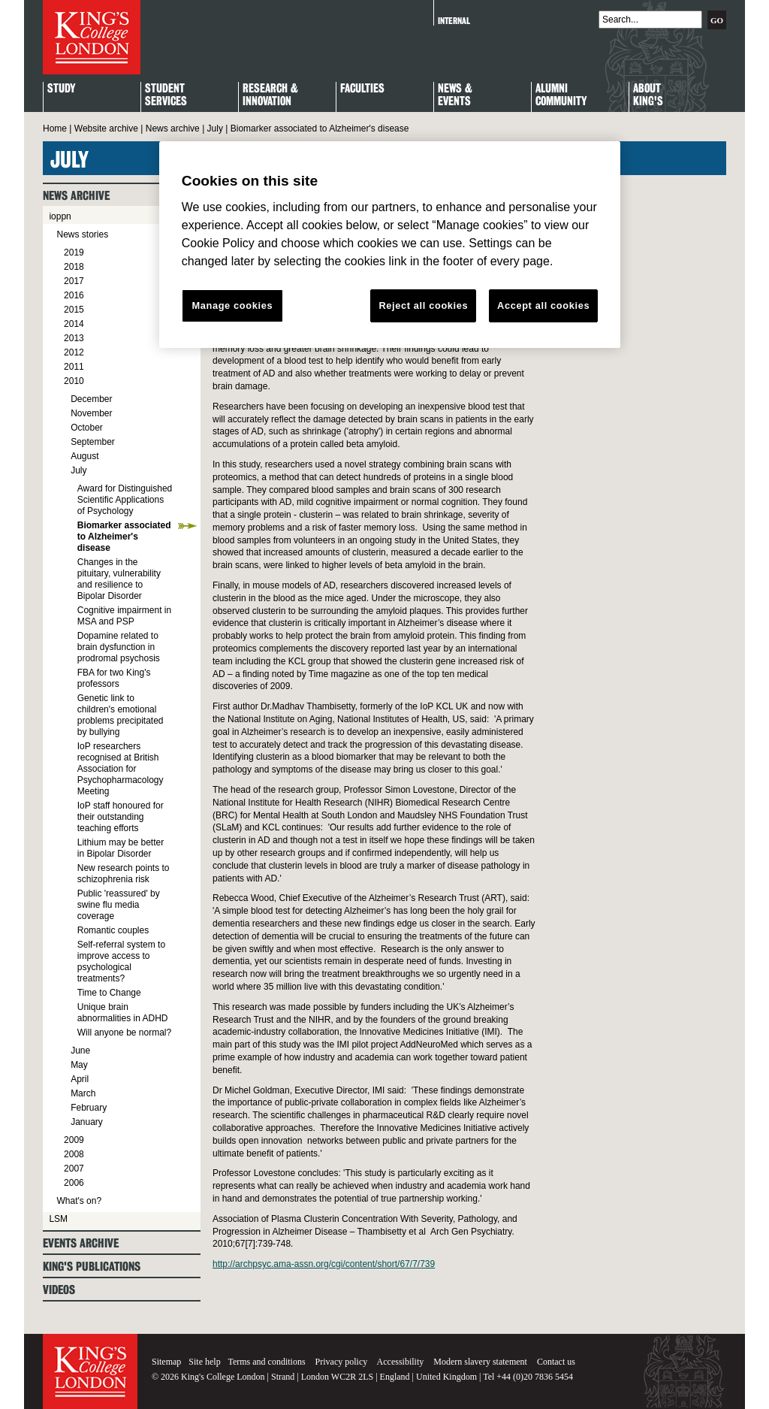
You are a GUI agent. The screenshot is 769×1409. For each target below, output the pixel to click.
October (87, 427)
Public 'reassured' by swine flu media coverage (118, 904)
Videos (59, 1290)
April (80, 1079)
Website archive (106, 128)
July (215, 128)
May (79, 1065)
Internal (454, 21)
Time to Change (109, 992)
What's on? (78, 1201)
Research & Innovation (270, 95)
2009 (74, 1140)
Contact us (556, 1361)
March (83, 1093)
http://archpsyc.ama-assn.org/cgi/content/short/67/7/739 (324, 1264)
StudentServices (166, 95)
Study (61, 89)
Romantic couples (113, 930)
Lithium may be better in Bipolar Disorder (120, 848)
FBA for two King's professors (114, 678)
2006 (74, 1183)
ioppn (60, 216)
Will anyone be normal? (124, 1032)
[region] (389, 245)
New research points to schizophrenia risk (123, 873)
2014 (74, 324)
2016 (74, 295)
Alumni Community (561, 95)
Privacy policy (341, 1361)
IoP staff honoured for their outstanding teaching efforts (120, 816)
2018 (74, 267)
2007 (74, 1168)
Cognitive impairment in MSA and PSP (124, 616)
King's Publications (91, 1266)
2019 (74, 252)
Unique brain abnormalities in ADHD (122, 1012)
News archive (173, 128)
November (91, 413)
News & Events (455, 95)
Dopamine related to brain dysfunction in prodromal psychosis (118, 647)
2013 (74, 338)
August (84, 456)
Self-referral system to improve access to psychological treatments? (121, 961)
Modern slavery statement (480, 1361)
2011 (74, 366)
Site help (204, 1361)
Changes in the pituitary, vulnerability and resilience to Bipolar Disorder (119, 579)
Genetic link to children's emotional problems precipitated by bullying (120, 715)
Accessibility (400, 1361)
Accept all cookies (543, 305)
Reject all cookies (423, 305)
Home (55, 128)
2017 (74, 281)
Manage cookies (232, 305)
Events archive (81, 1243)
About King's (648, 95)
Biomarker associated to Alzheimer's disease (124, 536)
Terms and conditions (266, 1361)
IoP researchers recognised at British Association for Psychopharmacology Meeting (120, 769)
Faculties (362, 89)
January (87, 1122)
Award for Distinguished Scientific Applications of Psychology (125, 499)
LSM (58, 1219)
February (89, 1107)
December (91, 399)
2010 (74, 381)
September (93, 442)
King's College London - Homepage (91, 37)
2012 (74, 352)
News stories (82, 234)
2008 (74, 1154)
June (80, 1050)
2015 (74, 309)
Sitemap (166, 1361)
